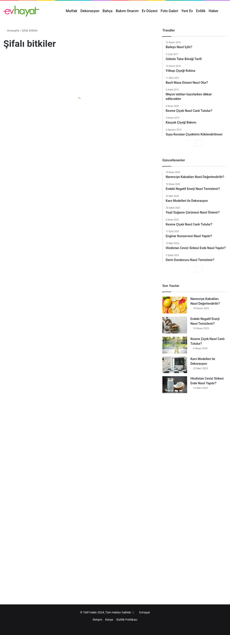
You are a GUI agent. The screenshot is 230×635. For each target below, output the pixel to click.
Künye (109, 619)
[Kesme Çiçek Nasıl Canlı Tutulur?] (174, 345)
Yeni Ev (187, 11)
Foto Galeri (169, 11)
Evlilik (201, 11)
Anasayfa (11, 30)
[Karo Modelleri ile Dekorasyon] (174, 365)
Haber (213, 11)
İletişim (97, 619)
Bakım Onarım (127, 11)
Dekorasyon (90, 11)
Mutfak (71, 11)
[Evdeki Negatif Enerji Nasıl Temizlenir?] (174, 325)
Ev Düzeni (149, 11)
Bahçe (108, 11)
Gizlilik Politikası (126, 619)
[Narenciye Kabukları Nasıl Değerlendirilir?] (174, 305)
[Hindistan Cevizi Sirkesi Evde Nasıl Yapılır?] (174, 384)
